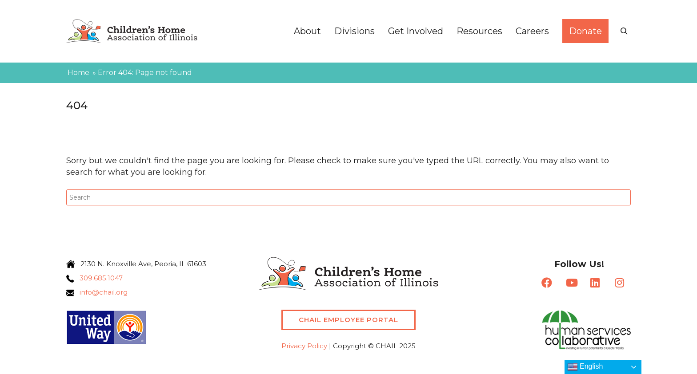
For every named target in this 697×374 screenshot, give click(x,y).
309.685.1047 (98, 278)
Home (78, 72)
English (585, 367)
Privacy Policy (304, 346)
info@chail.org (101, 292)
